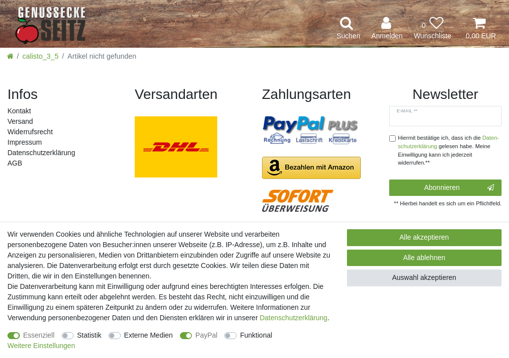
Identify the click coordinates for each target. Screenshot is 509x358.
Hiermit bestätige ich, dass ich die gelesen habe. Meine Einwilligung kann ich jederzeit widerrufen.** (448, 150)
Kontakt (19, 111)
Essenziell (39, 335)
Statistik (89, 335)
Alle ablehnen (424, 258)
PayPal (206, 335)
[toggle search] (348, 28)
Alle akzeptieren (424, 237)
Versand (20, 121)
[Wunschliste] (432, 28)
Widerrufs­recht (30, 132)
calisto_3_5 (40, 56)
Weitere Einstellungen (41, 346)
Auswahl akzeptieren (424, 277)
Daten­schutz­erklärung (41, 153)
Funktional (256, 335)
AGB (14, 163)
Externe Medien (148, 335)
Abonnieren (459, 187)
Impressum (24, 142)
